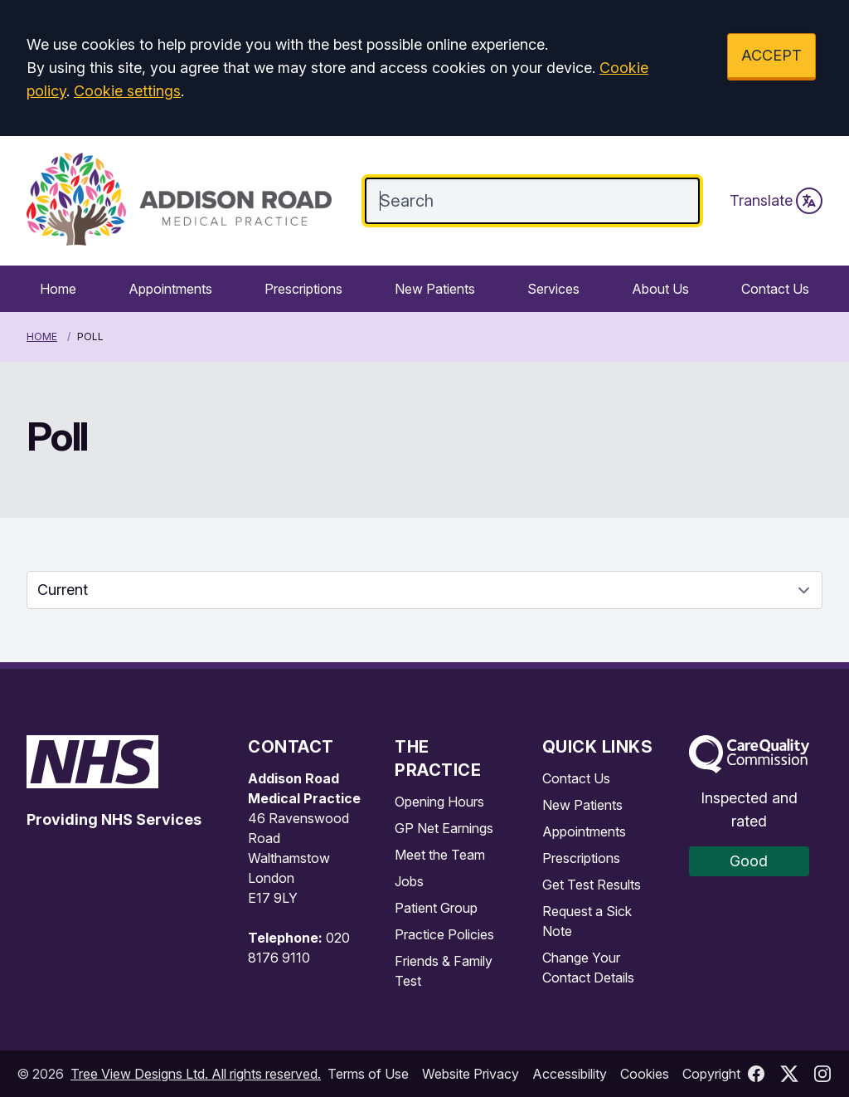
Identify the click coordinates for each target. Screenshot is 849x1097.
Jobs (409, 881)
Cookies (644, 1073)
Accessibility (569, 1073)
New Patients (435, 288)
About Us (660, 288)
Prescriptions (303, 288)
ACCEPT (771, 55)
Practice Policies (444, 934)
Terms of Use (368, 1073)
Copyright (711, 1073)
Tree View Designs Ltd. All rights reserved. (195, 1073)
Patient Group (436, 908)
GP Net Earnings (444, 828)
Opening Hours (439, 801)
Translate (776, 201)
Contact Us (775, 288)
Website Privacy (470, 1073)
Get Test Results (591, 884)
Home (58, 288)
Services (553, 288)
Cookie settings (127, 91)
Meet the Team (440, 854)
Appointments (170, 288)
